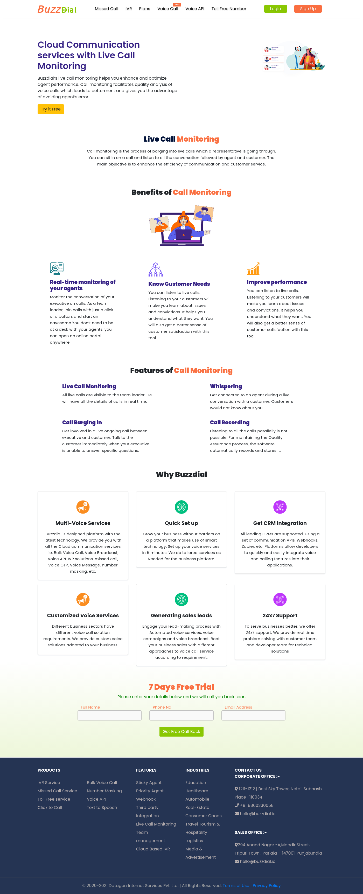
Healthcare (196, 791)
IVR (128, 9)
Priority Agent (150, 791)
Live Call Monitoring (156, 824)
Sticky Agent (149, 783)
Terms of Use (236, 886)
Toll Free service (54, 799)
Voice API (194, 9)
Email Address (238, 707)
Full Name (90, 707)
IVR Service (49, 783)
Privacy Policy (267, 886)
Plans (144, 9)
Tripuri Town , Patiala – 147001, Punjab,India (278, 853)
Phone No (162, 707)
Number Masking (104, 791)
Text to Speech (102, 807)
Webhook (146, 799)
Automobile (197, 799)
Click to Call (50, 807)
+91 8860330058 (254, 805)
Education (195, 783)
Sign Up (308, 9)
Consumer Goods (203, 816)
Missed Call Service (57, 791)
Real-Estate (197, 807)
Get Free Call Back (181, 731)
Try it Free (51, 109)
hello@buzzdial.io (255, 814)
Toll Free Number (229, 9)
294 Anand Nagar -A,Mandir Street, (272, 845)
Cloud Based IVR (153, 849)
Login (275, 9)
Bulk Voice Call (102, 783)
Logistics (194, 841)
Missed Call (106, 9)
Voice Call (167, 9)
